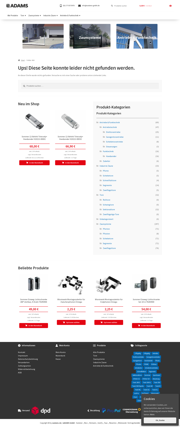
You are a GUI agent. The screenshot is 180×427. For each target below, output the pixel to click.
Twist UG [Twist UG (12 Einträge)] (146, 390)
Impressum (23, 355)
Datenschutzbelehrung (28, 359)
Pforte (106, 170)
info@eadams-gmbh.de (89, 5)
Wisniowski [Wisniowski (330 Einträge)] (155, 393)
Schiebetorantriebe (114, 141)
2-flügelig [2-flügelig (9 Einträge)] (147, 353)
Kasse (58, 359)
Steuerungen (111, 146)
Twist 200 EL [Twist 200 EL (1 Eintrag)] (147, 382)
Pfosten (106, 233)
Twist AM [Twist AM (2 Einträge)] (149, 386)
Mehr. (152, 414)
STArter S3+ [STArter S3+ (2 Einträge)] (146, 379)
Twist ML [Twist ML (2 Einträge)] (138, 390)
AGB (20, 372)
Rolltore (106, 200)
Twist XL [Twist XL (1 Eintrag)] (155, 390)
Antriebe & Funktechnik (70, 15)
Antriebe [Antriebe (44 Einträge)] (155, 353)
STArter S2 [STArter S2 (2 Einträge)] (136, 379)
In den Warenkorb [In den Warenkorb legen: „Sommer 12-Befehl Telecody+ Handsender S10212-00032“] (72, 163)
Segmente (107, 185)
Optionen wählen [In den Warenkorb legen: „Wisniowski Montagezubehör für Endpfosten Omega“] (110, 322)
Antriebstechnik (110, 127)
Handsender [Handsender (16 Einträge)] (148, 361)
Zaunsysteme (34, 15)
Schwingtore (108, 204)
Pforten (106, 229)
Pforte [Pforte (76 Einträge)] (157, 361)
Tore (23, 15)
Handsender (111, 156)
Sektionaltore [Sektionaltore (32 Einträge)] (137, 375)
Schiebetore (108, 175)
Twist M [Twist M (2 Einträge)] (157, 386)
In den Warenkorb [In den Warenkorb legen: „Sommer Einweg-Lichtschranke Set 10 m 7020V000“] (148, 325)
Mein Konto (61, 352)
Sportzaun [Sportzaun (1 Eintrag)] (156, 375)
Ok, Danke (160, 420)
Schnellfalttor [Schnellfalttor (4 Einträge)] (141, 372)
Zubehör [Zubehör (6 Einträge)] (140, 401)
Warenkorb (60, 355)
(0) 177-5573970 (67, 5)
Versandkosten (36, 154)
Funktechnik (108, 151)
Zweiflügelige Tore (111, 214)
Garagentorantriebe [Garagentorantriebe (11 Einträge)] (153, 357)
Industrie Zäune (50, 15)
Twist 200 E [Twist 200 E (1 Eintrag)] (136, 382)
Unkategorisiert (106, 219)
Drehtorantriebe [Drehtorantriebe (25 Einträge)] (138, 357)
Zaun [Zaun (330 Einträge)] (135, 397)
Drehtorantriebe (113, 132)
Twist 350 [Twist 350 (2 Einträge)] (157, 382)
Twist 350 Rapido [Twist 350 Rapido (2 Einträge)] (138, 386)
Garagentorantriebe (115, 137)
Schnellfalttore (109, 180)
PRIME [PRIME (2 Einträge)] (146, 364)
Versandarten (24, 362)
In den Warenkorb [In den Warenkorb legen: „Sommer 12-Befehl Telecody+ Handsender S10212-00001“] (36, 163)
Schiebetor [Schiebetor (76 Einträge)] (138, 368)
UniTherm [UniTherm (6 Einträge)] (145, 393)
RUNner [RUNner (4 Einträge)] (153, 364)
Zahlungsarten (24, 365)
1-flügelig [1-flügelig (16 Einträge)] (138, 353)
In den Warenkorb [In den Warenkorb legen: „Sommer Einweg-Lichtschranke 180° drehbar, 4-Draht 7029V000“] (35, 325)
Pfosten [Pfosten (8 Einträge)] (138, 364)
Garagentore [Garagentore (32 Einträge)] (137, 361)
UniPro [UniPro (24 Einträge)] (136, 393)
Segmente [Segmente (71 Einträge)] (152, 372)
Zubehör (106, 161)
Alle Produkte (13, 15)
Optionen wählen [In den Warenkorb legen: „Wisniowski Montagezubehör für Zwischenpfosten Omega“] (73, 322)
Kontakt (21, 352)
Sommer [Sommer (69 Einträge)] (147, 375)
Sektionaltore (109, 209)
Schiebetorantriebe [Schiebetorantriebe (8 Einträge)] (151, 368)
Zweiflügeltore (109, 190)
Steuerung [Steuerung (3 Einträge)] (156, 379)
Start (23, 60)
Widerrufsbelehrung (26, 369)
